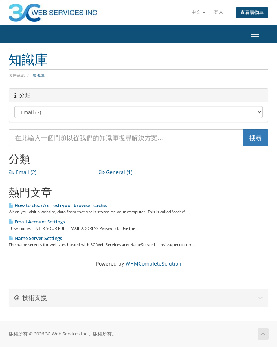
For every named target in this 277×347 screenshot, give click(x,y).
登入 (218, 12)
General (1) (115, 172)
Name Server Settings (35, 238)
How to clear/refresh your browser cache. (58, 205)
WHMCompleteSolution (153, 263)
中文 (199, 12)
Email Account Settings (37, 221)
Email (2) (22, 172)
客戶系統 (17, 75)
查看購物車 (252, 12)
